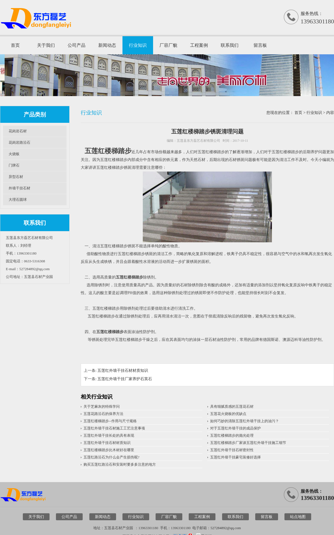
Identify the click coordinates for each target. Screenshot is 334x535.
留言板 (260, 45)
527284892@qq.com (225, 528)
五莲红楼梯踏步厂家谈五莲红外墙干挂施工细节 (248, 443)
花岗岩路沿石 (19, 142)
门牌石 (14, 165)
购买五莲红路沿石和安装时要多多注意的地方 (120, 464)
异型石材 (16, 177)
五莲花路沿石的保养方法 (103, 414)
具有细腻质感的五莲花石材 (232, 406)
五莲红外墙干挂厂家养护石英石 (124, 379)
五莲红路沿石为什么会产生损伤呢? (111, 457)
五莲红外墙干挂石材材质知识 (122, 370)
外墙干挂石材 (19, 188)
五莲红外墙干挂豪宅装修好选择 (235, 457)
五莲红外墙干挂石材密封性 (232, 450)
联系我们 (230, 45)
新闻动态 (107, 45)
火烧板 (14, 154)
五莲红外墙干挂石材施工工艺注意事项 (114, 428)
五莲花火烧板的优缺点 (228, 414)
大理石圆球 (18, 199)
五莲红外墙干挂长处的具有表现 (109, 435)
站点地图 (298, 517)
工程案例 (199, 45)
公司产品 (76, 45)
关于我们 (46, 45)
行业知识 (138, 45)
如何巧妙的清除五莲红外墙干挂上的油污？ (244, 421)
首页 (15, 45)
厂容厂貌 (168, 45)
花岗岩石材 (18, 131)
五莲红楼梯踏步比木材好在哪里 (109, 450)
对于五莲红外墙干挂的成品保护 (235, 428)
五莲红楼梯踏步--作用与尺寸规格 (110, 421)
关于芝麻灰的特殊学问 (102, 406)
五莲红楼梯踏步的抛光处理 (232, 435)
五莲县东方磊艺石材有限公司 (198, 141)
